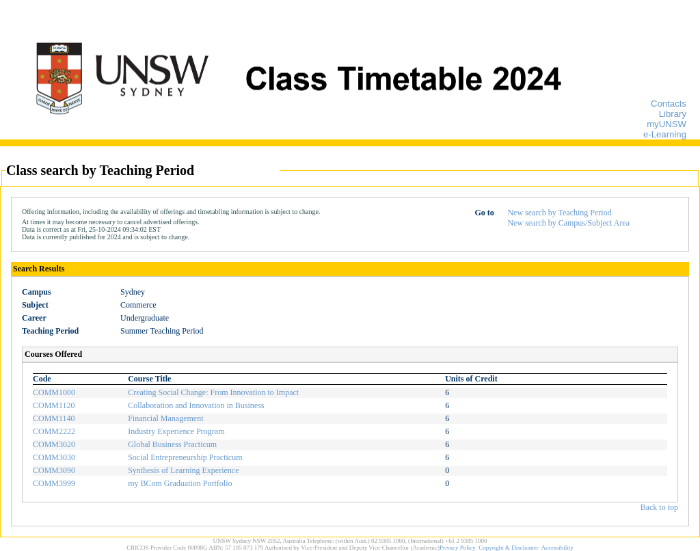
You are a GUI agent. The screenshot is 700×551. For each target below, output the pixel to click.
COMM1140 (54, 418)
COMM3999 (54, 483)
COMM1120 (54, 405)
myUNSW (666, 124)
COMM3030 (54, 457)
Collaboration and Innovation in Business (196, 405)
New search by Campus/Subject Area (568, 223)
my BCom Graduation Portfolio (180, 483)
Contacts (668, 103)
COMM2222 (54, 431)
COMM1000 (54, 392)
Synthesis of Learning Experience (183, 470)
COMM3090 (54, 470)
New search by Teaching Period (559, 212)
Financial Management (165, 418)
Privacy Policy (458, 547)
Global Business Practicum (172, 444)
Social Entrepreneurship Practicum (185, 457)
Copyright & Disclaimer (509, 547)
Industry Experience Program (176, 431)
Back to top (659, 507)
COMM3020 (54, 444)
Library (672, 114)
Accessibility (557, 547)
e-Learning (664, 134)
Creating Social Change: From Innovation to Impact (213, 392)
